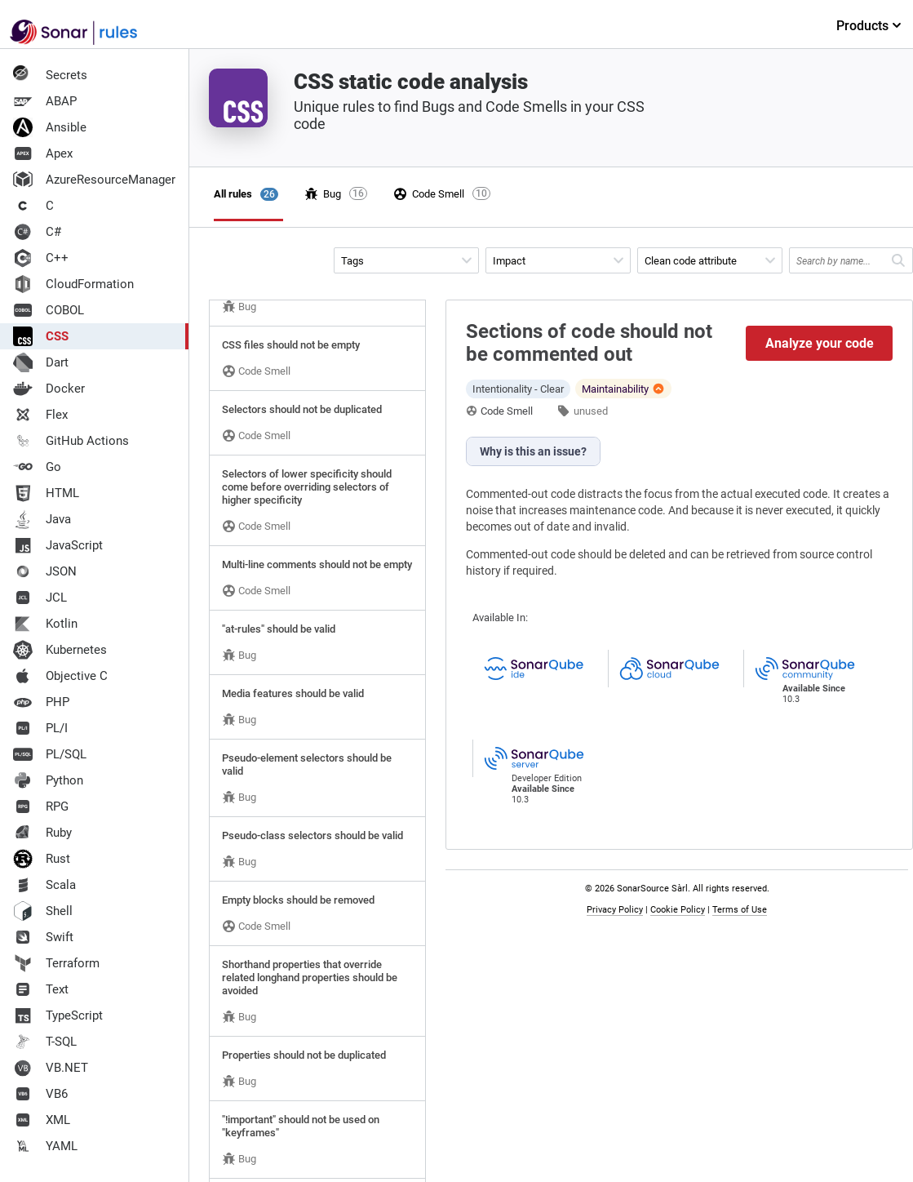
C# (37, 232)
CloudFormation (73, 284)
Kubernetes (60, 650)
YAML (45, 1146)
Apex (43, 153)
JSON (45, 571)
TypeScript (58, 1015)
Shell (43, 911)
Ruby (42, 832)
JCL (40, 597)
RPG (41, 806)
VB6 (40, 1094)
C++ (41, 258)
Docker (49, 388)
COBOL (48, 310)
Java (42, 519)
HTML (46, 493)
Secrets (50, 75)
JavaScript (58, 545)
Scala (44, 885)
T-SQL (45, 1041)
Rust (41, 859)
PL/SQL (49, 754)
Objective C (60, 676)
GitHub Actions (71, 441)
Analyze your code (819, 343)
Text (41, 989)
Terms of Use (739, 909)
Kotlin (45, 623)
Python (48, 780)
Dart (41, 362)
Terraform (56, 963)
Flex (40, 414)
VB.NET (50, 1068)
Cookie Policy (677, 909)
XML (41, 1120)
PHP (41, 702)
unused (591, 411)
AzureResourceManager (94, 179)
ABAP (45, 101)
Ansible (49, 127)
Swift (43, 937)
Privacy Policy (615, 909)
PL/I (40, 728)
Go (37, 467)
